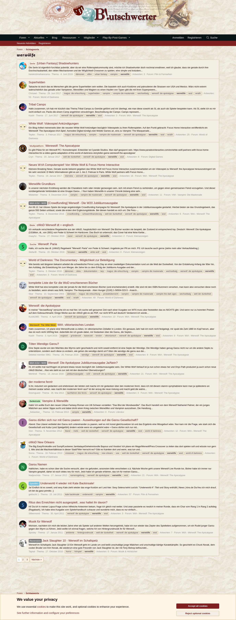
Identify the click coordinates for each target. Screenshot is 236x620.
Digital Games (156, 156)
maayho (33, 236)
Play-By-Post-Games (115, 37)
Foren (22, 37)
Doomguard (34, 393)
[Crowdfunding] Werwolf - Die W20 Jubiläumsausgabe (73, 203)
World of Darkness (50, 97)
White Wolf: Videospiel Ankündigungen (54, 123)
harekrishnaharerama (39, 74)
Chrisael (33, 93)
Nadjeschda (34, 475)
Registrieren (45, 43)
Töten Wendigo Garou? (44, 344)
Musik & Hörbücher (128, 551)
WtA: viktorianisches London (61, 324)
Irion (31, 431)
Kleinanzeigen (141, 236)
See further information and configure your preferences (48, 612)
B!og (54, 37)
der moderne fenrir (41, 382)
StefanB (33, 252)
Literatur (120, 412)
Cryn (31, 156)
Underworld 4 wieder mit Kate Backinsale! (61, 483)
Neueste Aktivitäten (26, 43)
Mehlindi (33, 374)
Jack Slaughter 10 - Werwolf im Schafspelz (63, 540)
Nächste (36, 559)
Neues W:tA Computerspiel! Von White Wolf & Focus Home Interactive (74, 164)
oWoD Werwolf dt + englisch (51, 225)
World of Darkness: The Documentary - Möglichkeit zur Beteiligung (72, 260)
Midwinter (33, 194)
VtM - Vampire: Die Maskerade (187, 194)
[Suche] (211, 37)
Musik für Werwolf (40, 521)
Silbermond (34, 513)
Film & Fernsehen (163, 74)
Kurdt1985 (34, 316)
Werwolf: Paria (43, 244)
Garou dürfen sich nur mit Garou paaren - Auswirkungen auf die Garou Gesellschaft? (83, 420)
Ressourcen (69, 37)
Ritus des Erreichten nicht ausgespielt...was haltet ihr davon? (68, 502)
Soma (31, 453)
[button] (28, 37)
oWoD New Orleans (41, 442)
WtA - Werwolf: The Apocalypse (142, 115)
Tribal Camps (37, 104)
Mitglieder (89, 37)
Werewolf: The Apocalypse (54, 145)
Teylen (32, 134)
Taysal (32, 551)
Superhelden (37, 82)
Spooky (32, 532)
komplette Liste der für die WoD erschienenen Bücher (63, 282)
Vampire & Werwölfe (48, 401)
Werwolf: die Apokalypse (44, 305)
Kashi (31, 115)
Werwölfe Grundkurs (42, 184)
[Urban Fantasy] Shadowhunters (54, 63)
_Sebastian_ (35, 412)
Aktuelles (39, 37)
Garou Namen (38, 464)
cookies (41, 606)
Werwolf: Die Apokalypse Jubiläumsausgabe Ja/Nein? (73, 362)
